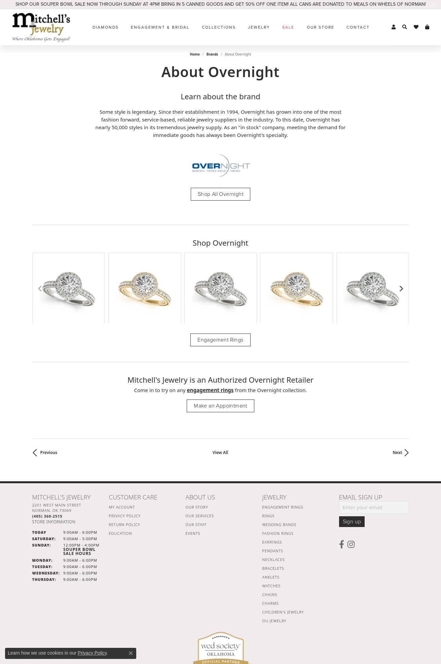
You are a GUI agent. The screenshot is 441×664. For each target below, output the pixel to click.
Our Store (320, 27)
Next (397, 401)
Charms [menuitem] (270, 551)
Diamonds (106, 27)
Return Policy (124, 472)
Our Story (197, 455)
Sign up (352, 469)
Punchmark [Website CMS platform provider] (232, 659)
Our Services (200, 463)
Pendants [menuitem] (272, 498)
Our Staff (196, 472)
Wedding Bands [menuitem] (279, 472)
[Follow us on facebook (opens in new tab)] (341, 493)
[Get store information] (54, 470)
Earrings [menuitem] (272, 490)
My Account (122, 455)
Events (193, 481)
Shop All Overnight (220, 194)
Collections (219, 27)
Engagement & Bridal (160, 27)
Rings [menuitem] (268, 463)
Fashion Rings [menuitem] (278, 481)
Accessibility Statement (277, 637)
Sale (288, 27)
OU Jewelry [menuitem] (274, 568)
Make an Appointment (220, 354)
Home (195, 54)
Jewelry (259, 27)
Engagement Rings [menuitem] (282, 455)
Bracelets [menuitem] (273, 516)
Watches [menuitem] (271, 533)
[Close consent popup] (131, 653)
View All (220, 401)
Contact (358, 27)
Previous (49, 401)
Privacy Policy (125, 463)
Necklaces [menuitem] (273, 507)
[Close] (433, 4)
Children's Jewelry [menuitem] (283, 560)
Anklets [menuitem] (271, 525)
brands (212, 54)
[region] (220, 262)
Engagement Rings (220, 288)
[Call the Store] (47, 464)
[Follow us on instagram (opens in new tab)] (351, 493)
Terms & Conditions (227, 637)
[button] (394, 27)
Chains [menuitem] (270, 542)
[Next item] (401, 262)
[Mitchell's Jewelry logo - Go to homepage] (41, 27)
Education (120, 481)
